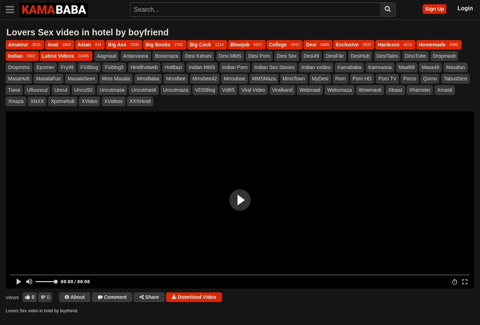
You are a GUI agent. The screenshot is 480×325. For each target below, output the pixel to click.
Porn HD (362, 78)
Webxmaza (339, 90)
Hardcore (395, 44)
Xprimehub (63, 101)
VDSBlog (205, 90)
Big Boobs (164, 44)
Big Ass (124, 44)
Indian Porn (235, 67)
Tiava (14, 90)
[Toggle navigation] (12, 8)
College (285, 44)
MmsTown (294, 78)
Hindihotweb (144, 67)
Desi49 (311, 56)
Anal (59, 44)
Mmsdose (234, 78)
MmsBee (175, 78)
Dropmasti (444, 56)
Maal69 (407, 67)
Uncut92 (83, 90)
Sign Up (434, 9)
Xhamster (419, 90)
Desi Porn (259, 56)
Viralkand (282, 90)
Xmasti (444, 90)
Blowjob (246, 44)
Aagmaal (106, 56)
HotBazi (173, 67)
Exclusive (354, 44)
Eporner (45, 67)
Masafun (455, 67)
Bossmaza (166, 56)
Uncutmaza (175, 90)
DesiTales (387, 56)
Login (465, 8)
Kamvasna (380, 67)
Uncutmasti (143, 90)
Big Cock (207, 44)
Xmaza (16, 101)
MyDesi (320, 78)
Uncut (61, 90)
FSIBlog (89, 67)
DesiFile (335, 56)
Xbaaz (395, 90)
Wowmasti (370, 90)
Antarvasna (135, 56)
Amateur (25, 44)
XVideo (89, 101)
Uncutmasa (112, 90)
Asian (90, 44)
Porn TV (387, 78)
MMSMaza (264, 78)
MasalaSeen (81, 78)
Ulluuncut (37, 90)
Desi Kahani (198, 56)
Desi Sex (287, 56)
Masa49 (430, 67)
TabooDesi (455, 78)
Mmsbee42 (205, 78)
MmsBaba (148, 78)
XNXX (37, 101)
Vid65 (228, 90)
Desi (318, 44)
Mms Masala (116, 78)
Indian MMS (202, 67)
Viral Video (253, 90)
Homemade (439, 44)
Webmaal (309, 90)
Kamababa (349, 67)
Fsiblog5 (114, 67)
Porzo (409, 78)
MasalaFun (48, 78)
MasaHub (18, 78)
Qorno (430, 78)
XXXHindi (140, 101)
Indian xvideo (316, 67)
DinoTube (415, 56)
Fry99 (67, 67)
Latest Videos (66, 56)
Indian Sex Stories (275, 67)
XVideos (113, 101)
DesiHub (360, 56)
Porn (340, 78)
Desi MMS (230, 56)
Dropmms (19, 67)
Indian (22, 56)
